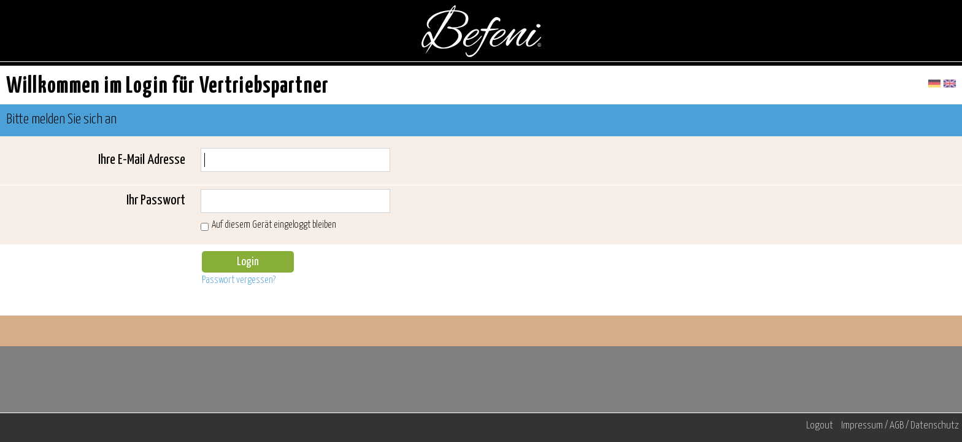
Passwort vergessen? (238, 280)
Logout (819, 426)
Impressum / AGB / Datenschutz (900, 426)
